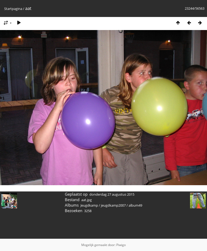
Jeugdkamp (89, 205)
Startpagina (13, 8)
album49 (135, 205)
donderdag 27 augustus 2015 (111, 194)
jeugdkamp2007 (113, 205)
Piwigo (121, 245)
